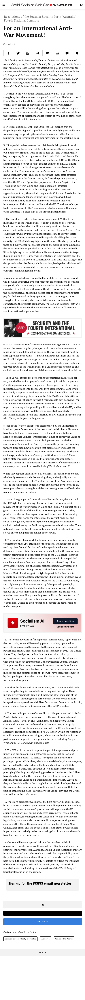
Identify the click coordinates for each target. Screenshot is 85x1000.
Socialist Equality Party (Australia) (20, 939)
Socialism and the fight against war (50, 344)
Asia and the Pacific (64, 939)
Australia (45, 939)
